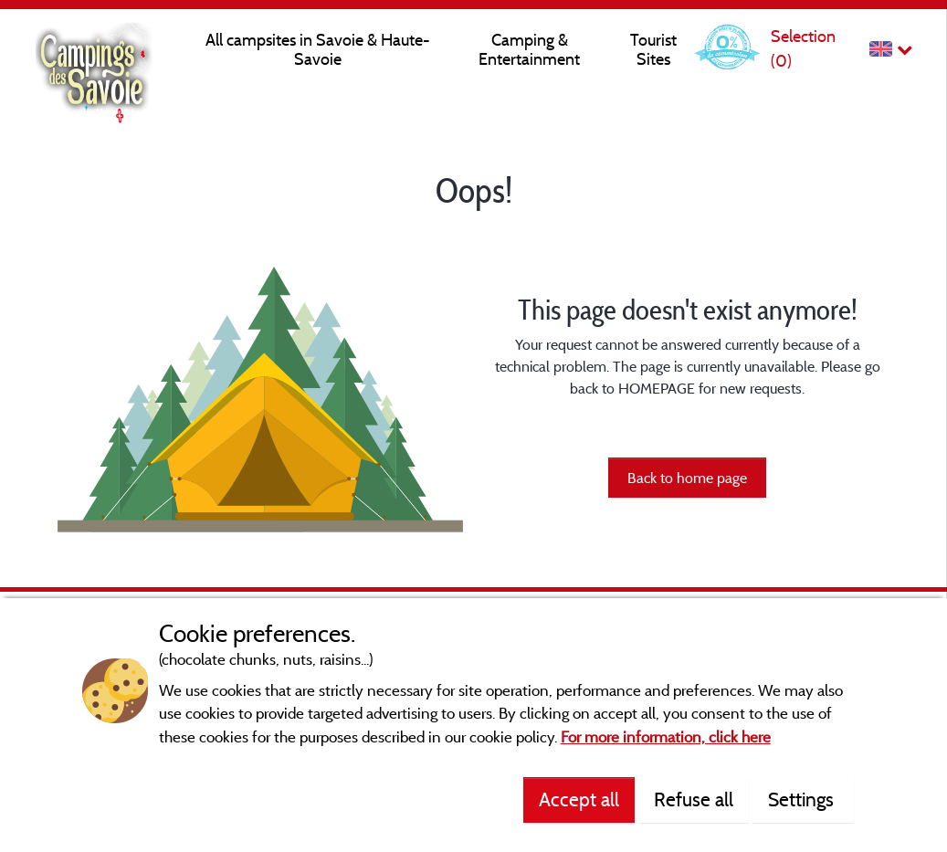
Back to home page (687, 477)
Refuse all (693, 799)
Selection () (803, 48)
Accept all (579, 799)
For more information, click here (666, 736)
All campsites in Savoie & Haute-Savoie (317, 49)
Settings (803, 799)
